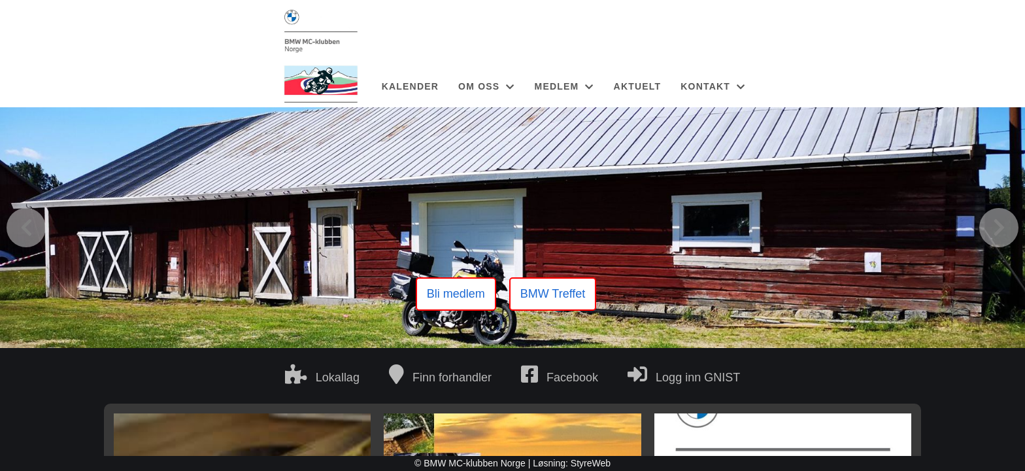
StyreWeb (591, 463)
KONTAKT (713, 86)
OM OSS (486, 86)
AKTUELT (638, 86)
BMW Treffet (553, 293)
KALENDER (410, 86)
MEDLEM (564, 86)
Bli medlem (456, 293)
